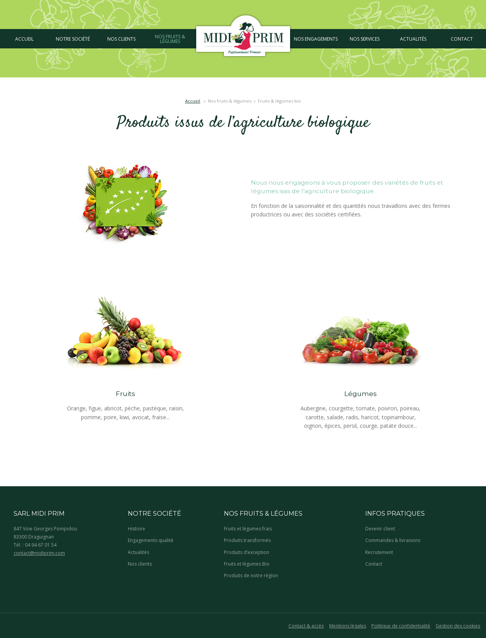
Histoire (136, 528)
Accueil (192, 101)
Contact (373, 564)
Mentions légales (347, 626)
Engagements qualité (150, 540)
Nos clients (140, 564)
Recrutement (379, 552)
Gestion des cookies (458, 626)
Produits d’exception (246, 552)
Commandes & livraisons (392, 540)
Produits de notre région (251, 575)
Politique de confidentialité (400, 626)
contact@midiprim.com (39, 553)
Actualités (138, 552)
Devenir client (380, 528)
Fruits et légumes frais (248, 528)
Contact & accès (306, 626)
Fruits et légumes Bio (247, 564)
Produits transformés (247, 540)
